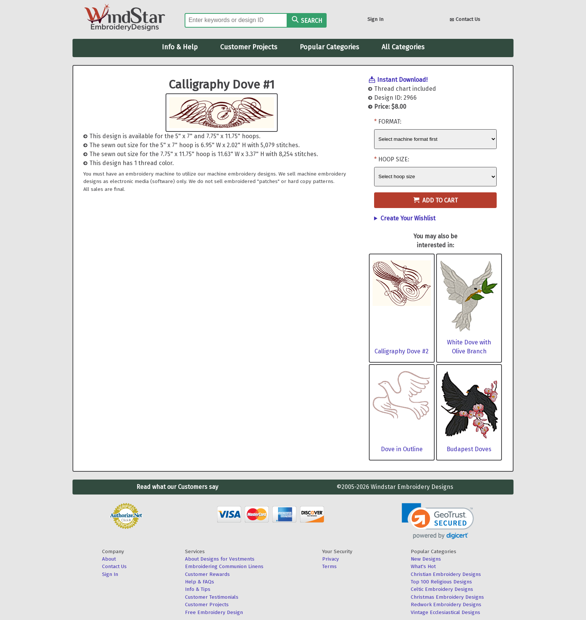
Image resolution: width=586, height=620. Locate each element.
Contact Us (465, 20)
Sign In (375, 19)
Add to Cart (435, 200)
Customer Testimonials (211, 597)
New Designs (426, 559)
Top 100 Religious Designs (441, 582)
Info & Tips (197, 589)
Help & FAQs (199, 582)
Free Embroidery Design (214, 612)
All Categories (403, 47)
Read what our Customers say (177, 486)
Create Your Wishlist (407, 218)
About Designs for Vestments (220, 559)
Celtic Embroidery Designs (442, 589)
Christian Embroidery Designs (446, 574)
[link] (437, 521)
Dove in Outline (402, 449)
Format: (389, 121)
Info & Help (180, 47)
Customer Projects (248, 47)
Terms (329, 566)
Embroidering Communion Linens (224, 566)
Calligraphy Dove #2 (401, 351)
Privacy (330, 559)
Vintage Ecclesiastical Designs (445, 612)
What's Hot (423, 566)
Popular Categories (329, 47)
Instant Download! (402, 79)
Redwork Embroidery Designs (446, 604)
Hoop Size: (393, 159)
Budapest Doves (469, 449)
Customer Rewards (207, 574)
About (109, 559)
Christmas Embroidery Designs (447, 597)
